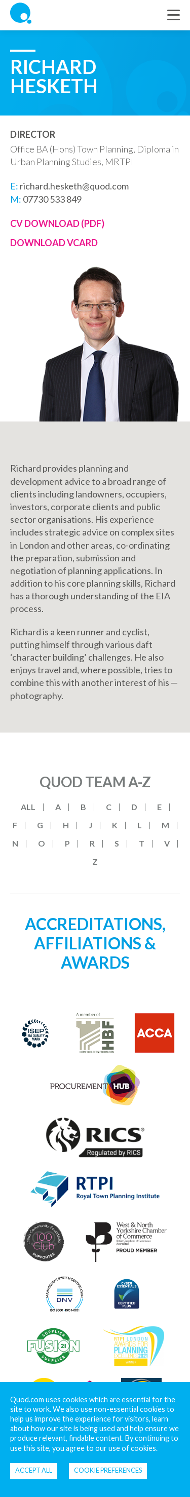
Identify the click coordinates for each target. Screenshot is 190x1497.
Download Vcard (54, 242)
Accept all (33, 1470)
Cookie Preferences (108, 1470)
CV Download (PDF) (57, 223)
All (28, 807)
